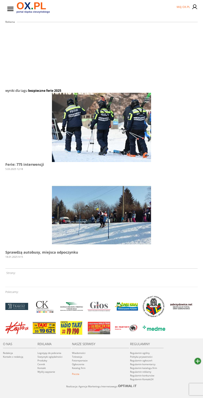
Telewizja (77, 356)
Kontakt (41, 368)
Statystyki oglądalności (49, 356)
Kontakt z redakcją (13, 356)
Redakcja (8, 353)
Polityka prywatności (141, 356)
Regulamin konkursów (142, 375)
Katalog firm (78, 368)
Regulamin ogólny (140, 353)
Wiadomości (78, 353)
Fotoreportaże (80, 360)
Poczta (75, 374)
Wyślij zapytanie (46, 371)
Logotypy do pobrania (49, 353)
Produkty (42, 360)
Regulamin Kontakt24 (141, 379)
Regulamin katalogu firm (143, 368)
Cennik (41, 364)
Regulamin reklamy (140, 371)
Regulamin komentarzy (142, 364)
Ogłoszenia (78, 364)
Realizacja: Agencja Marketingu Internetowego (101, 386)
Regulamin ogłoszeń (141, 360)
